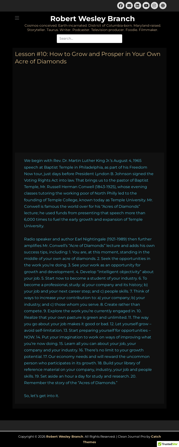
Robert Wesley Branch (92, 18)
